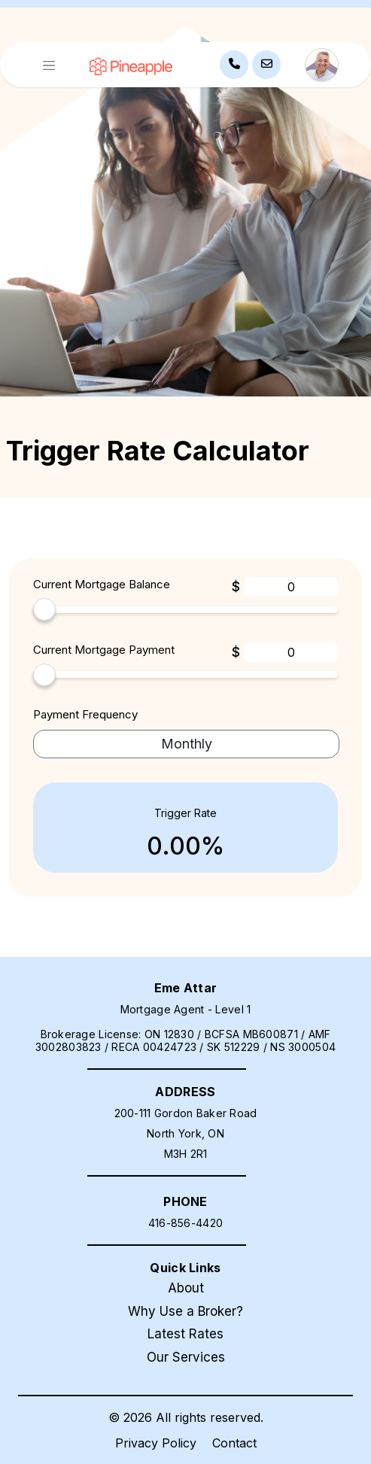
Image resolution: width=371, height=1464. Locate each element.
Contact (234, 1442)
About (186, 1287)
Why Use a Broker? (185, 1311)
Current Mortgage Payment (104, 649)
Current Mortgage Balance (101, 584)
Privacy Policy (155, 1442)
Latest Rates (185, 1333)
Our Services (186, 1357)
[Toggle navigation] (48, 65)
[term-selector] (186, 744)
